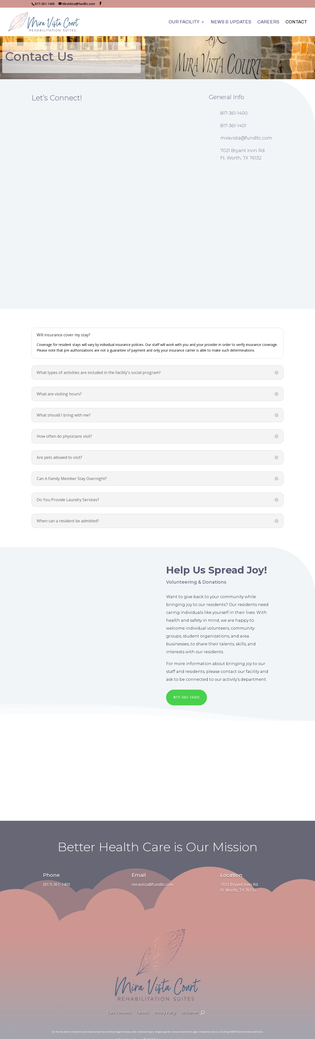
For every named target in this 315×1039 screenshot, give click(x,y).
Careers (268, 22)
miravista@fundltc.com (246, 129)
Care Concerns (119, 1004)
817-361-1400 (234, 104)
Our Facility (184, 22)
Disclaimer (189, 1004)
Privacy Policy (165, 1004)
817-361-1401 (233, 117)
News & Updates (231, 22)
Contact (296, 22)
